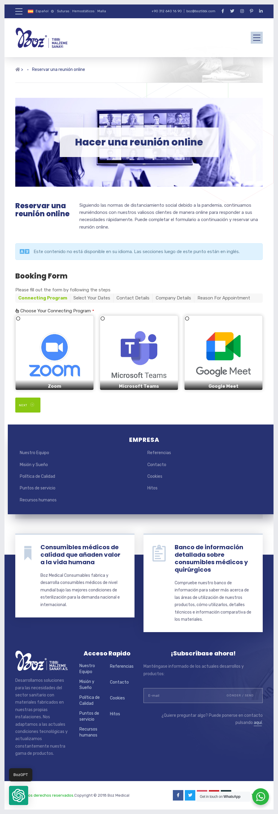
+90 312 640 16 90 (167, 11)
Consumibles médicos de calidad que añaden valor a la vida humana (80, 554)
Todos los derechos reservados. (44, 795)
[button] (18, 795)
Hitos (152, 488)
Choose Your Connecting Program (57, 311)
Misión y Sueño (34, 464)
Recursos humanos (38, 500)
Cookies (154, 476)
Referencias (159, 452)
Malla (101, 11)
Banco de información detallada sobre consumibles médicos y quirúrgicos (211, 558)
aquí (258, 722)
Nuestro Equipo (34, 452)
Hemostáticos (83, 11)
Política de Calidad (37, 476)
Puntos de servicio (37, 488)
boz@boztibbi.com (200, 11)
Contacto (156, 464)
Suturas (63, 11)
